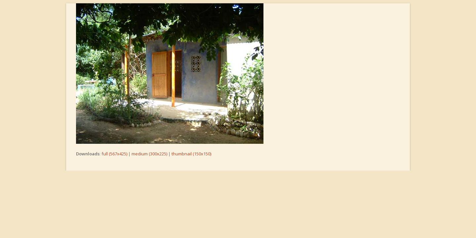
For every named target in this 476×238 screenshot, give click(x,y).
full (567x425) (114, 154)
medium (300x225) (149, 154)
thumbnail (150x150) (191, 154)
